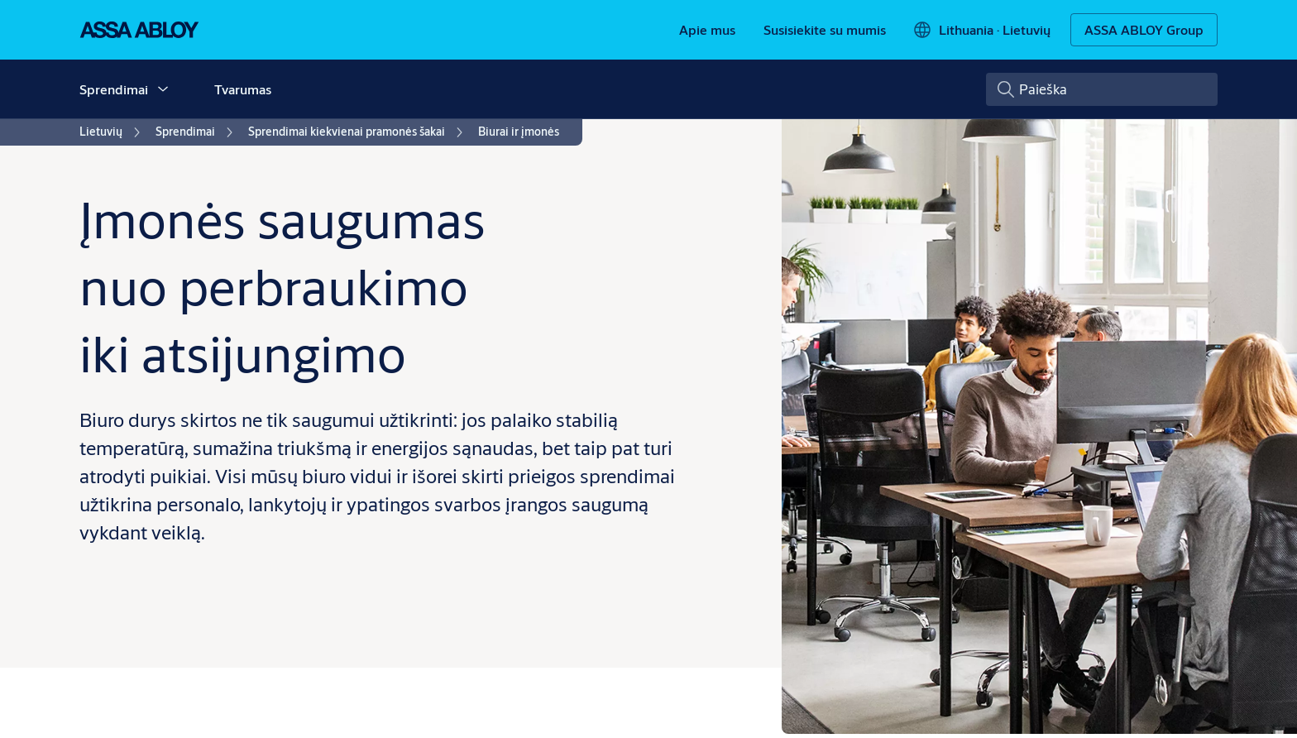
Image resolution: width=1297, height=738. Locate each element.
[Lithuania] (981, 29)
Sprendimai (113, 89)
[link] (707, 30)
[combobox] (1102, 89)
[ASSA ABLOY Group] (1144, 29)
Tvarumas (242, 89)
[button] (163, 89)
